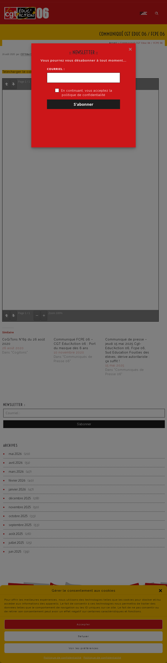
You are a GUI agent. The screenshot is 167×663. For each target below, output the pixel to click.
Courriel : (56, 69)
